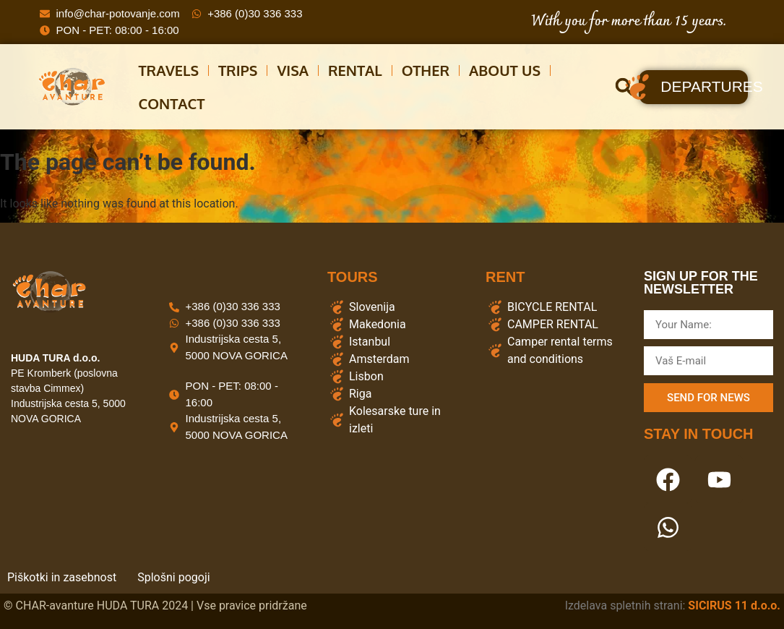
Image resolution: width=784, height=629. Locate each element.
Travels (169, 70)
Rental (355, 70)
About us (504, 70)
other (425, 70)
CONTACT (172, 103)
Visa (293, 70)
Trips (237, 70)
